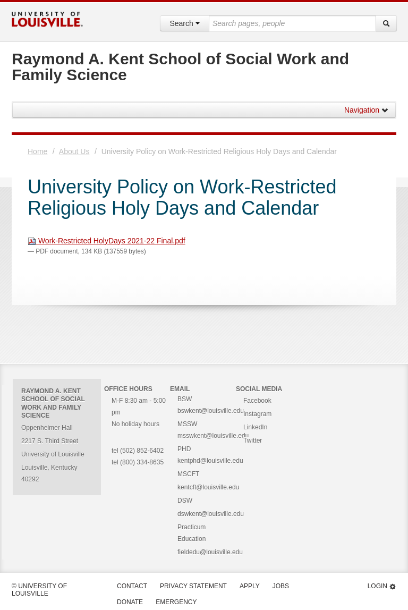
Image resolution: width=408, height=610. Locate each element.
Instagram (257, 414)
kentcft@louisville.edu (208, 487)
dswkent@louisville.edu (210, 514)
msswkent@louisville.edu (213, 435)
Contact (132, 586)
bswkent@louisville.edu (210, 410)
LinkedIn (255, 427)
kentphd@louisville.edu (210, 460)
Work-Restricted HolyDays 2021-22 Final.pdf (106, 240)
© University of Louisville (39, 589)
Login (382, 586)
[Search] (386, 23)
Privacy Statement (193, 586)
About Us (74, 151)
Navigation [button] (366, 110)
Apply (250, 586)
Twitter (252, 440)
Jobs (281, 586)
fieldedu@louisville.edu (210, 552)
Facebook (257, 400)
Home (37, 151)
